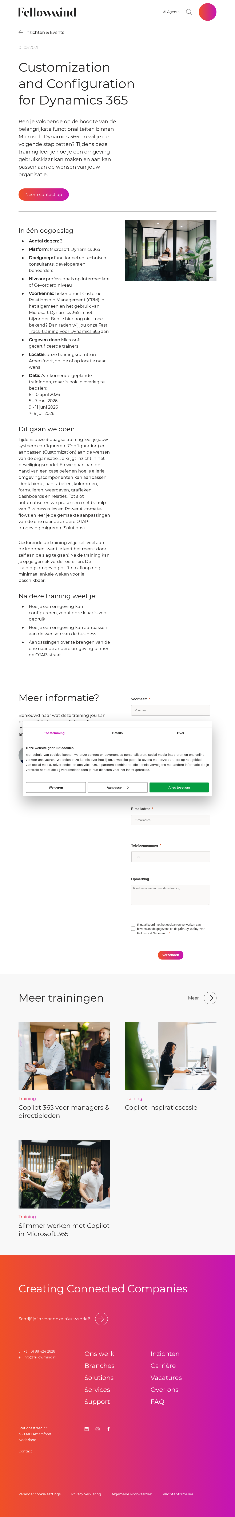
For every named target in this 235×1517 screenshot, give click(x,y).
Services (97, 1390)
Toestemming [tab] (54, 733)
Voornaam (139, 699)
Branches (99, 1366)
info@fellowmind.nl (40, 1357)
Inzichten (165, 1354)
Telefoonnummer (144, 845)
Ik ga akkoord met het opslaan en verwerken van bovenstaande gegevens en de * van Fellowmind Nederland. (171, 929)
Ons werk (99, 1354)
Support (97, 1402)
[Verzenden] (170, 955)
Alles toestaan (179, 787)
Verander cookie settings (40, 1494)
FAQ (157, 1402)
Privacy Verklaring (86, 1494)
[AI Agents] (171, 12)
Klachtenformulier (178, 1494)
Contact (25, 1451)
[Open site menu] (207, 12)
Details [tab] (117, 733)
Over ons (165, 1390)
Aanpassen (118, 787)
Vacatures (166, 1378)
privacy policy (188, 929)
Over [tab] (180, 733)
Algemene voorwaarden (132, 1494)
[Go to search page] (189, 12)
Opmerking (140, 879)
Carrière (163, 1366)
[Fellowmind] (49, 12)
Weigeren (56, 787)
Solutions (99, 1378)
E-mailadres (140, 809)
